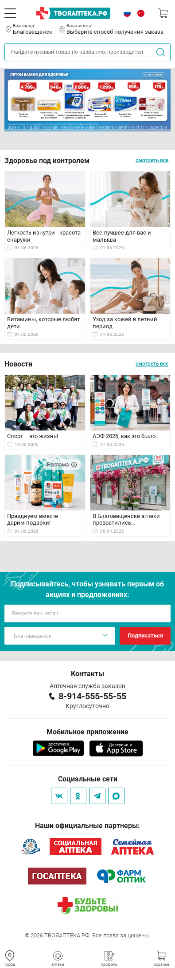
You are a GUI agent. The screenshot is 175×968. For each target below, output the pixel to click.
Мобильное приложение (87, 732)
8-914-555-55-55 (92, 696)
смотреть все (152, 160)
